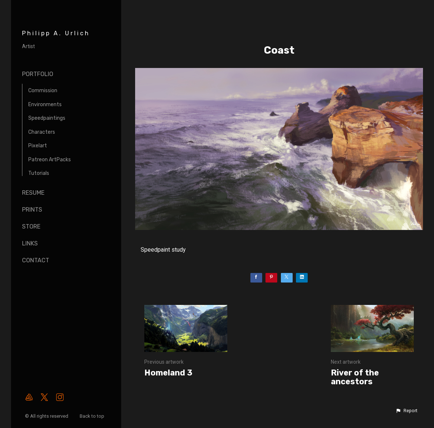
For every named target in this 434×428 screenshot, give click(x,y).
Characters (41, 132)
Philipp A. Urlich (56, 33)
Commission (42, 90)
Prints (32, 209)
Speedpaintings (46, 118)
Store (31, 226)
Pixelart (37, 146)
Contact (35, 260)
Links (30, 243)
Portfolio (37, 74)
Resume (33, 192)
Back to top (92, 416)
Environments (45, 104)
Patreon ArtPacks (49, 160)
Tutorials (38, 173)
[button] (406, 411)
